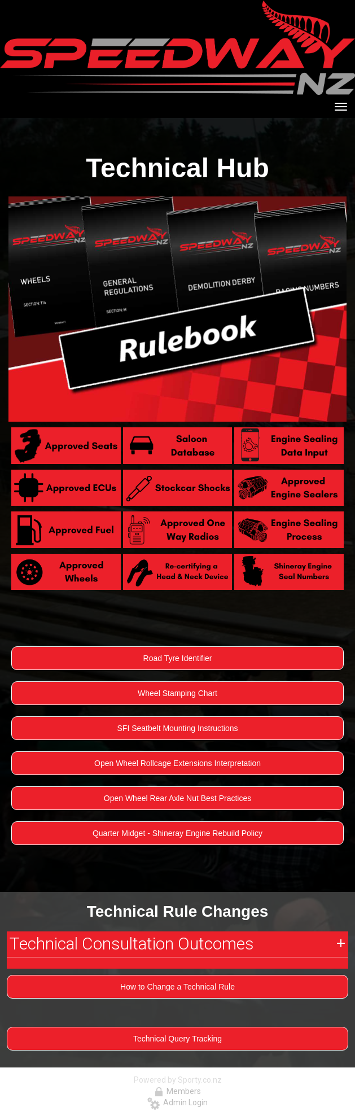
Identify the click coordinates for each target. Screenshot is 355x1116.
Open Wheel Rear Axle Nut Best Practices (177, 798)
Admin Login (177, 1102)
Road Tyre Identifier (177, 658)
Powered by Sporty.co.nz (178, 1079)
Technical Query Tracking (177, 1038)
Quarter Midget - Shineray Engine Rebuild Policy (177, 833)
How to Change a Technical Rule (177, 986)
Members (178, 1091)
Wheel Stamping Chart (177, 693)
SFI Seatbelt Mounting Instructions (177, 728)
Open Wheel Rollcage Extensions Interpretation (177, 763)
